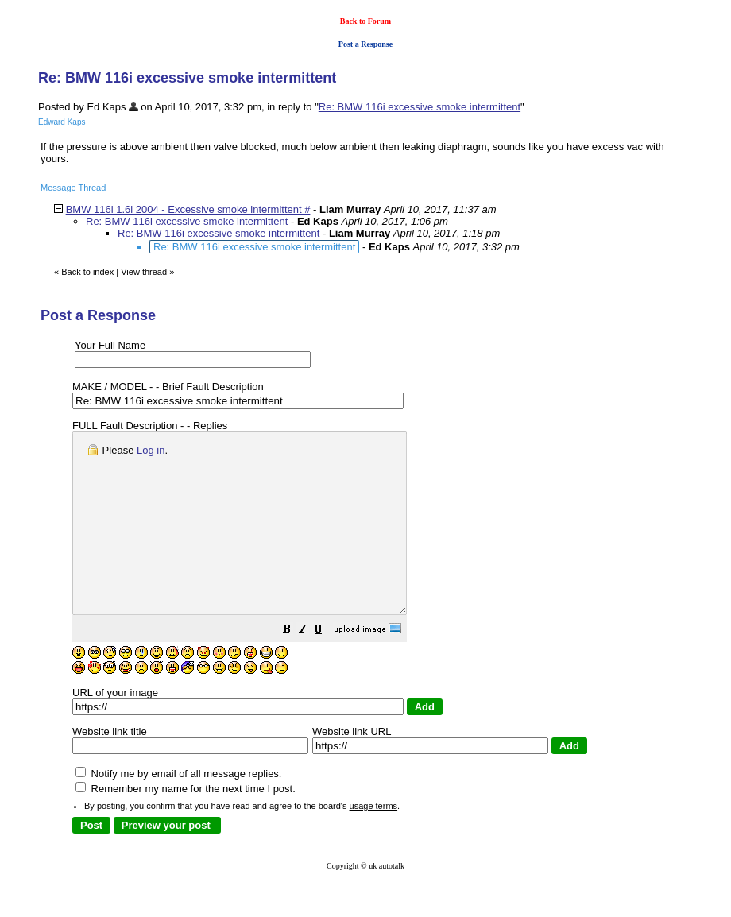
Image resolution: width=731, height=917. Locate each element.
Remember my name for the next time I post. (185, 824)
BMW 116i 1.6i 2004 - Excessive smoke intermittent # (188, 209)
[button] (326, 667)
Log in (150, 450)
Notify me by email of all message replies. (178, 809)
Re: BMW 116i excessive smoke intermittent (419, 107)
